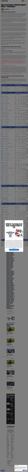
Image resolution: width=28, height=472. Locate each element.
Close (26, 470)
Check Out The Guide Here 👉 (14, 249)
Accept (24, 470)
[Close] (26, 465)
